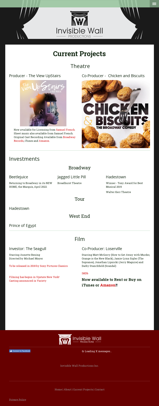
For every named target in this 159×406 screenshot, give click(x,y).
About (67, 389)
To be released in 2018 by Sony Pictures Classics (38, 265)
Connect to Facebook (20, 351)
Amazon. (44, 140)
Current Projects (83, 389)
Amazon (108, 285)
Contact (100, 389)
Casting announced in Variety (27, 280)
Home (58, 389)
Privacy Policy (17, 399)
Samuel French (65, 129)
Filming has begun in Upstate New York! (34, 277)
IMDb (85, 273)
